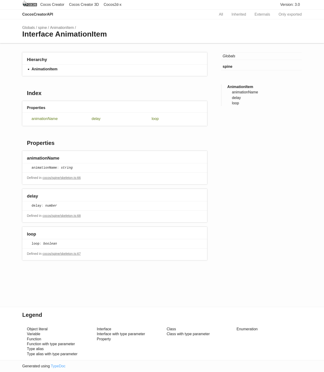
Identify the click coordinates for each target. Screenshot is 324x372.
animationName (45, 119)
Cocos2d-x (112, 5)
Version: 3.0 (290, 5)
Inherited (239, 14)
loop (155, 119)
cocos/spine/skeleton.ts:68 (61, 216)
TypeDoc (58, 366)
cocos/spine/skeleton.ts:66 (61, 178)
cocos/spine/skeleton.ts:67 (61, 254)
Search (206, 14)
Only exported (290, 14)
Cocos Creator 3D (84, 5)
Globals (28, 28)
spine (42, 28)
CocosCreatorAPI (37, 14)
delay (96, 119)
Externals (262, 14)
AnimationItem (62, 28)
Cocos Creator (52, 5)
